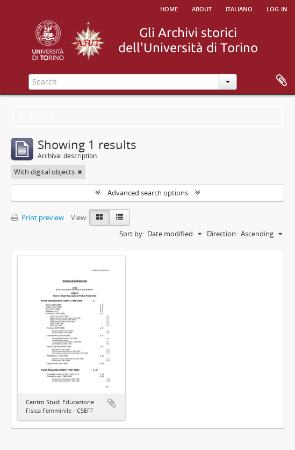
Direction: (222, 233)
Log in (277, 8)
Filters (36, 116)
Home (169, 8)
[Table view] (119, 217)
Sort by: (131, 233)
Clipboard (281, 80)
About (202, 8)
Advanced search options (148, 193)
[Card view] (99, 217)
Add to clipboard (111, 403)
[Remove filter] (80, 171)
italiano (239, 8)
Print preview (37, 217)
